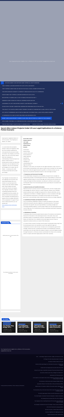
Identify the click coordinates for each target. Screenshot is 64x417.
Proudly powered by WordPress (6, 385)
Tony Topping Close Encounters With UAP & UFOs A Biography (18, 85)
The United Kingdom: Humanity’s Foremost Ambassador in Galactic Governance (23, 91)
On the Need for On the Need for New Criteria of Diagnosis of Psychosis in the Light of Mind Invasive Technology (48, 378)
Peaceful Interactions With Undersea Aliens (55, 414)
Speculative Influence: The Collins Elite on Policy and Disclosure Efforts (50, 383)
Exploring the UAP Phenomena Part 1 (56, 375)
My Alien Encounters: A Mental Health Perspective (54, 409)
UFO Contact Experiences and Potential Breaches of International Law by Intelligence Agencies (27, 112)
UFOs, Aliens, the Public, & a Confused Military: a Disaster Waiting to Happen (22, 121)
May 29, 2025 (53, 329)
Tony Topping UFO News (7, 324)
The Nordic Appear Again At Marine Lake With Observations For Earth (50, 393)
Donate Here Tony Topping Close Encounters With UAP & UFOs (18, 94)
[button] (60, 103)
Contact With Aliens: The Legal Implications (44, 124)
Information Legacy (22, 324)
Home (37, 356)
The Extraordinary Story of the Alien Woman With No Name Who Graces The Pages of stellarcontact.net (48, 390)
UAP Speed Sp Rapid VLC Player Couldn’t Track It (39, 327)
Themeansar (22, 385)
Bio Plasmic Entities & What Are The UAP (55, 361)
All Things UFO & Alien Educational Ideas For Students (53, 359)
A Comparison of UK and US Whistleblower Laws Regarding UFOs (19, 115)
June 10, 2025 (37, 329)
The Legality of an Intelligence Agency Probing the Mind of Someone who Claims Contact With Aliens (29, 109)
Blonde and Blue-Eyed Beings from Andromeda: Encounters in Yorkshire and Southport (49, 365)
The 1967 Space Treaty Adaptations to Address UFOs (16, 124)
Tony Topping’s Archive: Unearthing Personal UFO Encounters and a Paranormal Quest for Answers (49, 401)
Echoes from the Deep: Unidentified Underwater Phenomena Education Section (23, 106)
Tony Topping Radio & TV (7, 322)
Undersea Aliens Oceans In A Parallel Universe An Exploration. (18, 100)
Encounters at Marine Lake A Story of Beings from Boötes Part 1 (19, 97)
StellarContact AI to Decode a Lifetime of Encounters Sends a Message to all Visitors (49, 387)
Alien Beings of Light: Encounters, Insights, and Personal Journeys (20, 103)
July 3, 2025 (21, 329)
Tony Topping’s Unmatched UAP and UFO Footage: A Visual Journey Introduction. (23, 88)
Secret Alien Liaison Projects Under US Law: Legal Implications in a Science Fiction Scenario (26, 118)
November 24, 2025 (8, 329)
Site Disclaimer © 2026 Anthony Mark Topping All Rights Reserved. (22, 82)
